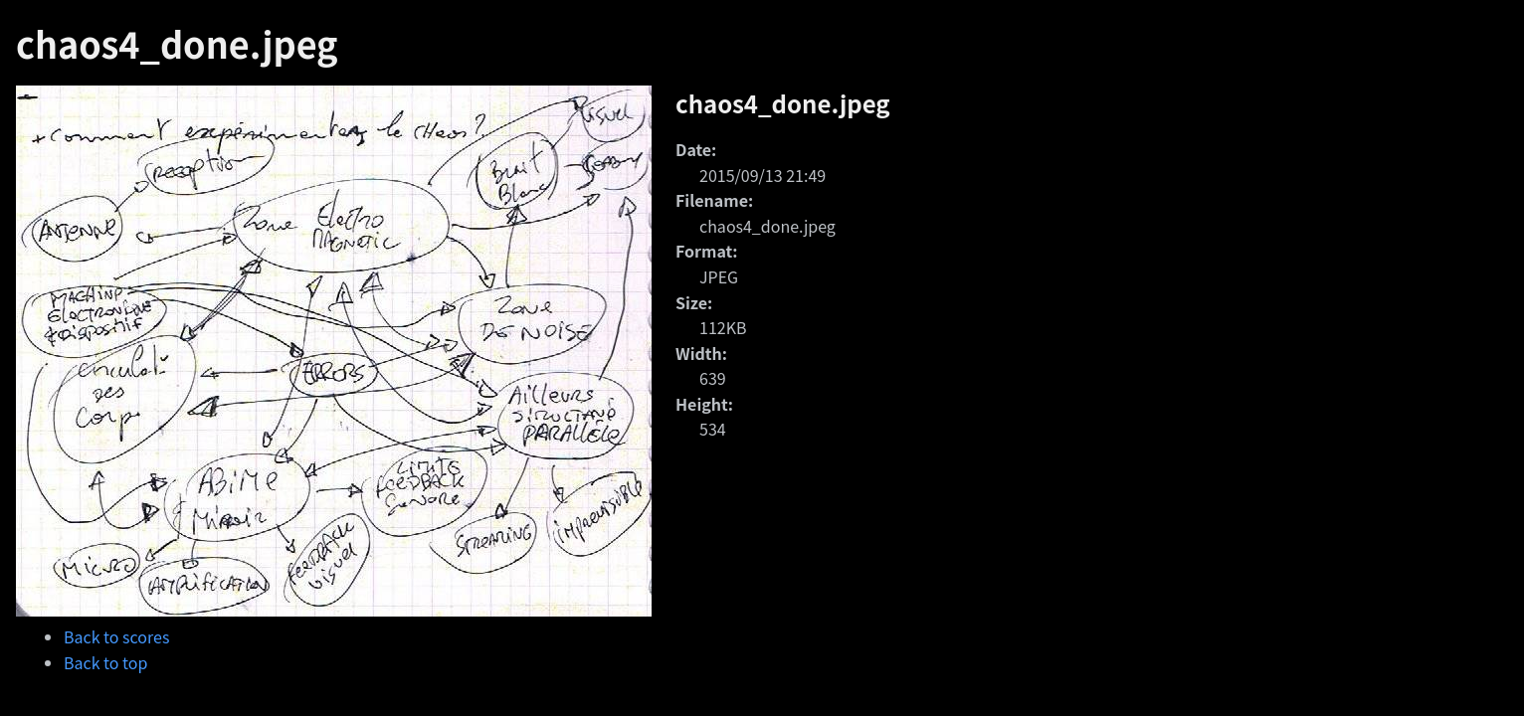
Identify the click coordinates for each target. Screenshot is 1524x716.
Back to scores (116, 636)
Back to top (105, 662)
